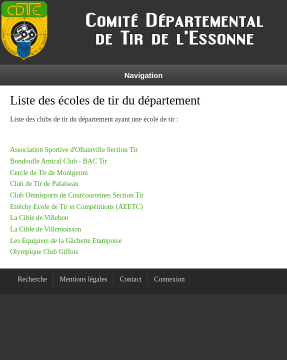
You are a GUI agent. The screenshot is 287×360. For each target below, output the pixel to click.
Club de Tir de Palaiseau (44, 184)
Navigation (143, 75)
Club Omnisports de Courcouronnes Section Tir (77, 195)
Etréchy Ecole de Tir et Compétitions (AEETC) (76, 206)
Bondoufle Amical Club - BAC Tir (58, 161)
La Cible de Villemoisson (45, 229)
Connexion (169, 279)
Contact (131, 279)
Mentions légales (83, 279)
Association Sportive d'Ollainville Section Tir (74, 150)
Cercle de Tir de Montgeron (49, 172)
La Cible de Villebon (39, 218)
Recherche (32, 279)
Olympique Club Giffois (44, 252)
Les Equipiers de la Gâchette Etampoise (66, 240)
